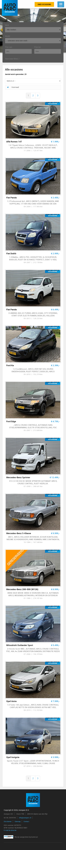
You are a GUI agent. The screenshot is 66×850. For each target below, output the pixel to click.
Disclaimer (8, 821)
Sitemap (18, 821)
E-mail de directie (10, 830)
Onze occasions (44, 4)
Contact (26, 821)
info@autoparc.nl (25, 818)
